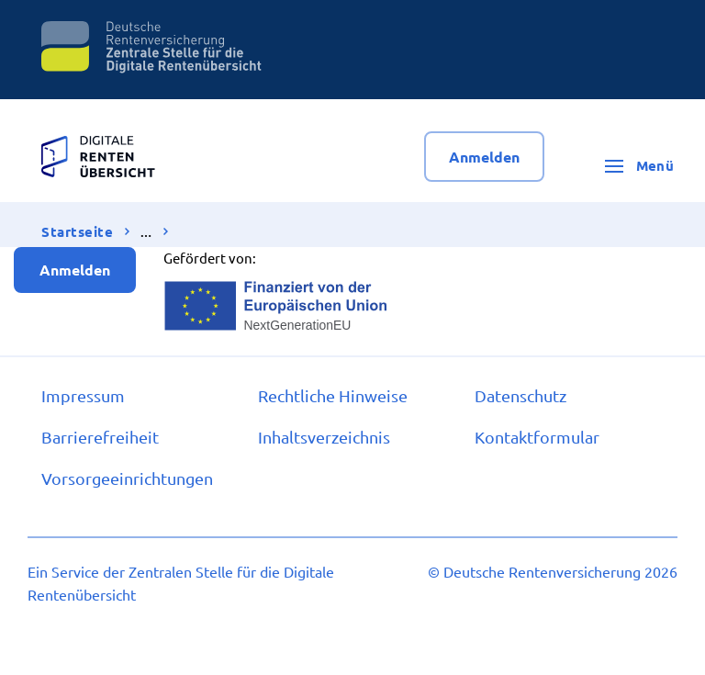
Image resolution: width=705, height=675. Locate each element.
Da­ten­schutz (520, 395)
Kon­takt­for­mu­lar (537, 436)
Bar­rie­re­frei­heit (100, 436)
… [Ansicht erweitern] (145, 232)
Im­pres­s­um (83, 395)
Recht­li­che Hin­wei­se (333, 395)
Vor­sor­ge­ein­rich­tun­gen (127, 478)
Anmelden (484, 156)
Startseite (77, 231)
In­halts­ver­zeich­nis (324, 436)
